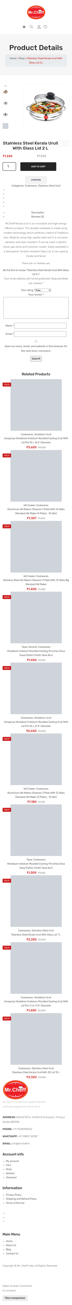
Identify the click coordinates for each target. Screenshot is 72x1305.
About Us (11, 1249)
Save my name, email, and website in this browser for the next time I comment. (36, 353)
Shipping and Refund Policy (21, 1203)
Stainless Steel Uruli (49, 185)
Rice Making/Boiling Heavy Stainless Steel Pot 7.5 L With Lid (66, 144)
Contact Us (12, 1257)
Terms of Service (15, 1207)
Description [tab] (37, 212)
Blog (8, 1253)
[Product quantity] (9, 166)
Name (9, 329)
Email (10, 338)
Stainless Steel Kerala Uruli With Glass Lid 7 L (36, 938)
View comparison (15, 1302)
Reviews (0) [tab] (37, 216)
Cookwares (31, 185)
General (32, 651)
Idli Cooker (29, 509)
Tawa (24, 651)
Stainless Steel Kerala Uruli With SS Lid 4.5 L (60, 144)
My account (39, 27)
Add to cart (38, 166)
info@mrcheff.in (21, 1147)
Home (13, 58)
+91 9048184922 (22, 1133)
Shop (22, 58)
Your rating (28, 290)
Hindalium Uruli (42, 438)
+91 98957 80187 (28, 1140)
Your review (36, 294)
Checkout (11, 1181)
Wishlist (46, 27)
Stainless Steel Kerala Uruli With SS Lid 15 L (36, 1076)
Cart (8, 1169)
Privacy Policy (13, 1199)
